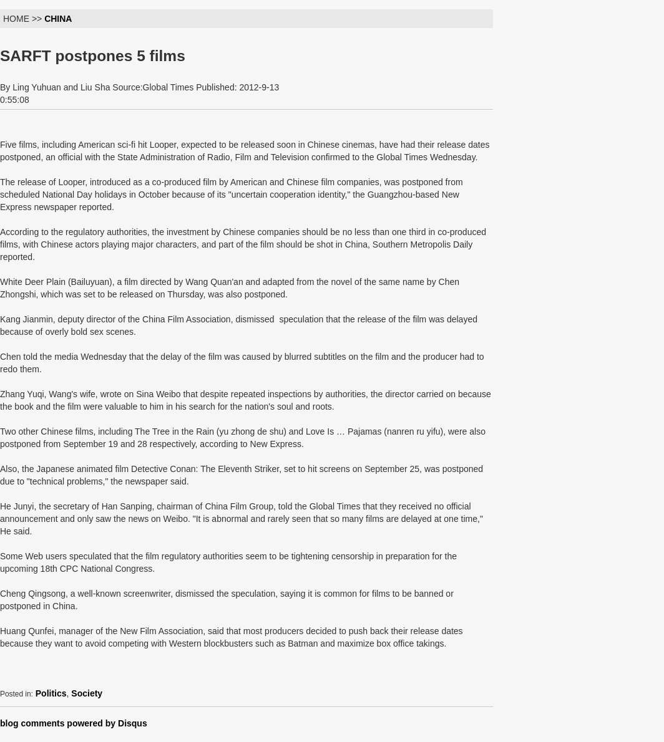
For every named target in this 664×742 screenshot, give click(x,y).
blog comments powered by (73, 723)
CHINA (58, 19)
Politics (51, 693)
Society (86, 693)
